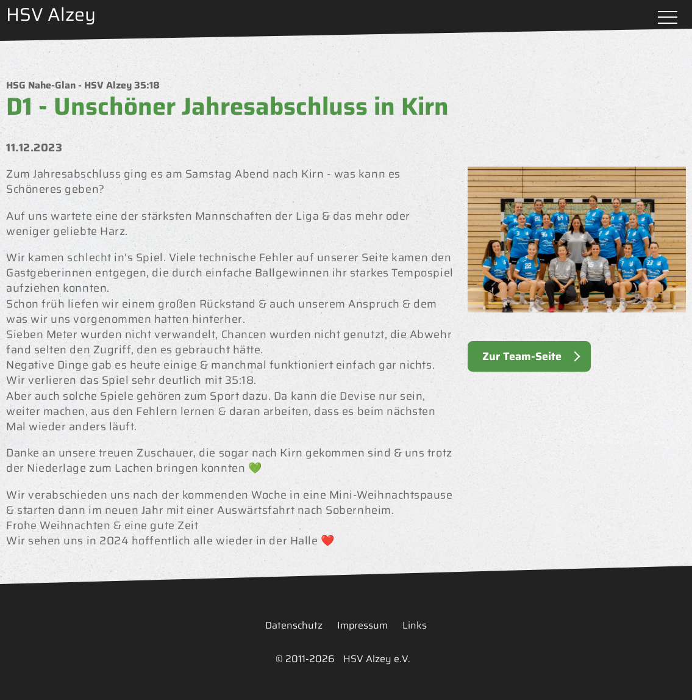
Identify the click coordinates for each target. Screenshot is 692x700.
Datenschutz (294, 625)
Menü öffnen (667, 18)
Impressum (362, 625)
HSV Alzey (51, 14)
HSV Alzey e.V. (376, 658)
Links (414, 625)
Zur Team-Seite (522, 356)
